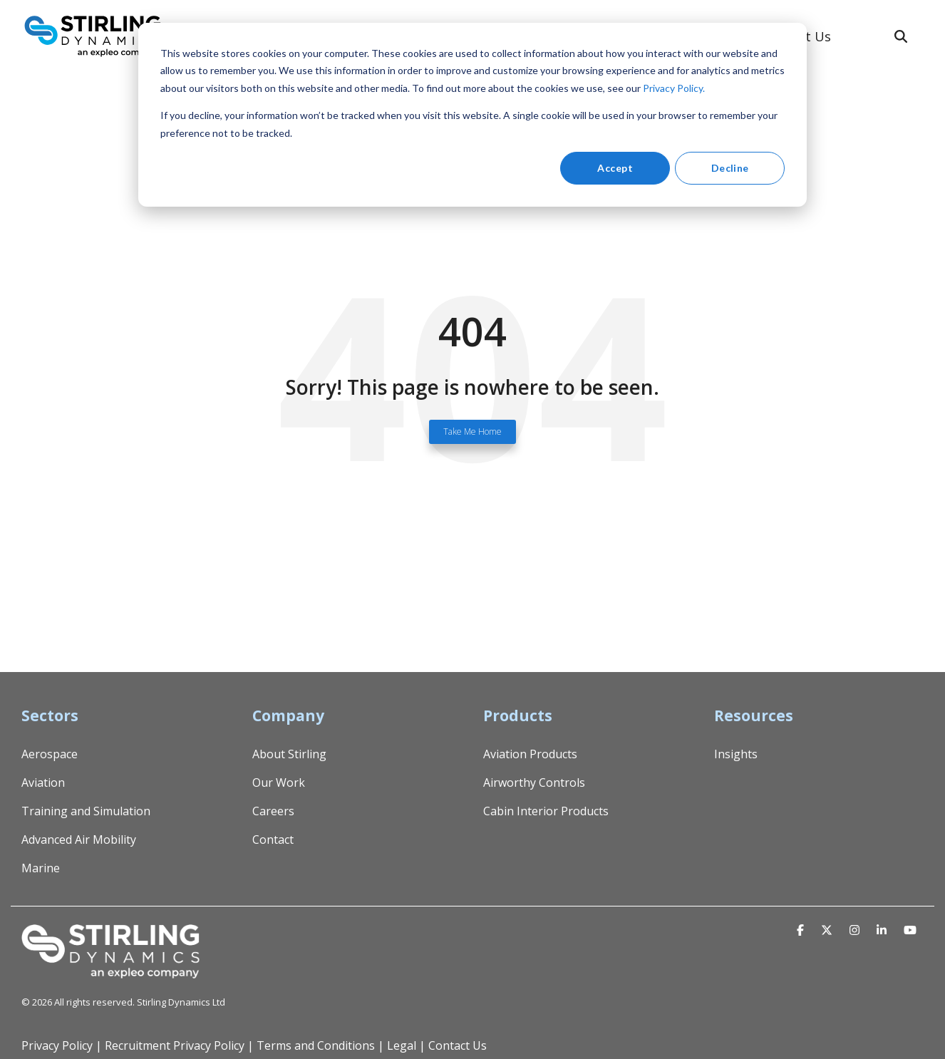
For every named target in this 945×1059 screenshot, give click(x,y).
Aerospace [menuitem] (49, 754)
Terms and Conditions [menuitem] (316, 1045)
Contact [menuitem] (273, 839)
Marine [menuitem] (40, 868)
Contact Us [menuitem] (457, 1045)
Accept (615, 168)
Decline (730, 168)
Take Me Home (472, 431)
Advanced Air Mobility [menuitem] (78, 839)
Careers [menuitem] (273, 811)
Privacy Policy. (674, 88)
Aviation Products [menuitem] (530, 754)
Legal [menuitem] (401, 1045)
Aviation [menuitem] (43, 782)
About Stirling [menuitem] (289, 754)
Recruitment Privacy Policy (174, 1045)
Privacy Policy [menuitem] (57, 1045)
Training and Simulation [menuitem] (85, 811)
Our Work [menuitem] (278, 782)
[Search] (901, 36)
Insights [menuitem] (736, 754)
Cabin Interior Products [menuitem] (546, 811)
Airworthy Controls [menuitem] (534, 782)
